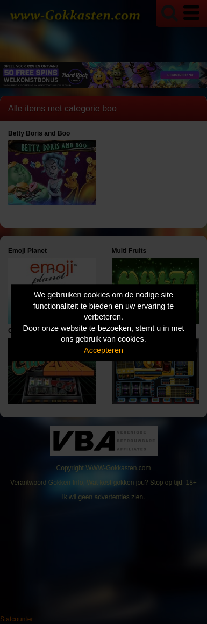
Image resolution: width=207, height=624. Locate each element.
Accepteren (103, 350)
